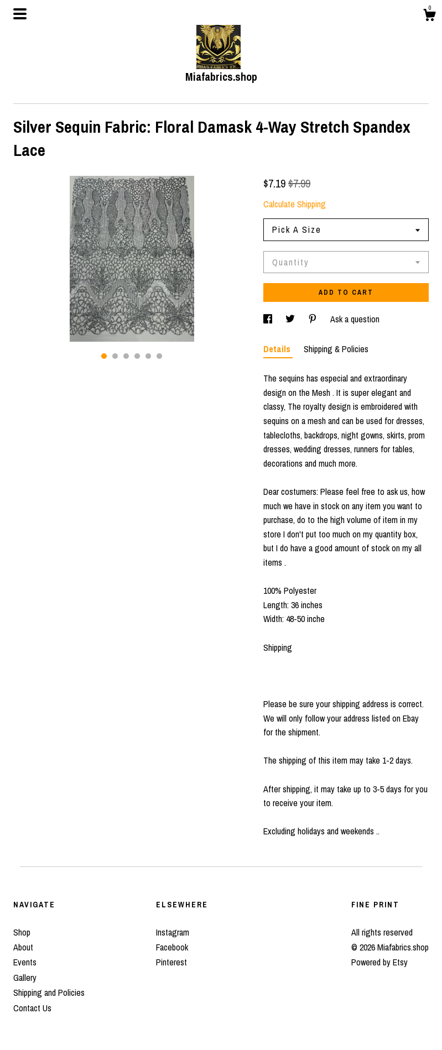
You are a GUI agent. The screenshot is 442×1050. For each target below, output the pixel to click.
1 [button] (104, 356)
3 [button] (126, 356)
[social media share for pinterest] (313, 319)
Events (25, 962)
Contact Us (32, 1008)
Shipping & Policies (336, 349)
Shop (21, 932)
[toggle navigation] (20, 13)
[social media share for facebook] (268, 319)
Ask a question (354, 319)
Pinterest (171, 962)
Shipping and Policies (49, 992)
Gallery (25, 977)
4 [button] (137, 356)
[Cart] (429, 16)
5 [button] (148, 356)
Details (278, 349)
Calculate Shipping (294, 204)
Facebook (172, 947)
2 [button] (115, 356)
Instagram (172, 932)
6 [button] (159, 356)
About (23, 947)
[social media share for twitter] (291, 319)
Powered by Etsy (379, 962)
